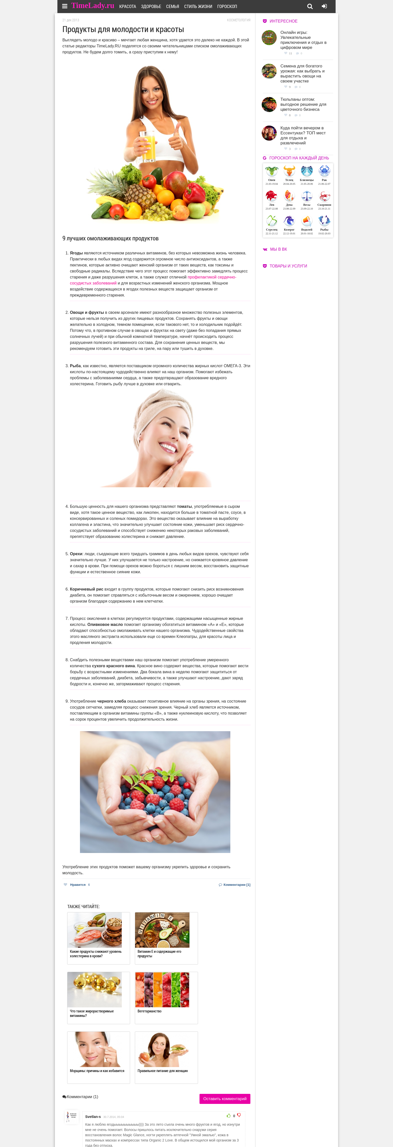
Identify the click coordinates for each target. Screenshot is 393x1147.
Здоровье (154, 6)
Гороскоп (230, 6)
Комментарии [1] (234, 885)
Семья (175, 6)
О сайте (176, 1126)
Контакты (178, 1132)
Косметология (238, 20)
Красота (131, 6)
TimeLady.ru (93, 5)
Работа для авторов (221, 1126)
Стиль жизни (201, 6)
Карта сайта (216, 1132)
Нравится (77, 885)
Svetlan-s (93, 1058)
